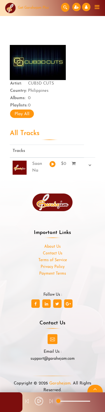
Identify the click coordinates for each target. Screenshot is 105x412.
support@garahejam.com (53, 359)
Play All (22, 114)
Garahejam (60, 383)
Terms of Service (52, 260)
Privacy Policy (53, 267)
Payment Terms (52, 274)
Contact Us (52, 253)
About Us (52, 247)
